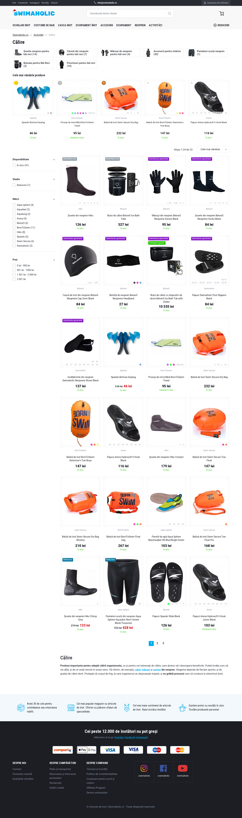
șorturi (157, 669)
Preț (34, 259)
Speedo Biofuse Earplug (123, 377)
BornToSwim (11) (26, 227)
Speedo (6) (22, 236)
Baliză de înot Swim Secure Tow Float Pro (209, 538)
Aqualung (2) (23, 214)
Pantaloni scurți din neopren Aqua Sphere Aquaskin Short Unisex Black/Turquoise (123, 619)
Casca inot (65, 25)
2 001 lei (21, 279)
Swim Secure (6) (25, 241)
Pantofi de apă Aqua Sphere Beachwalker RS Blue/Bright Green (166, 538)
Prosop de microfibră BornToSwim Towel (166, 379)
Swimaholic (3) (25, 245)
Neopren (140, 25)
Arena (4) (22, 218)
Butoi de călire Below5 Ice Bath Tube (123, 217)
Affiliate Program (96, 787)
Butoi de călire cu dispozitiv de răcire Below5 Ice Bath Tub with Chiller (166, 298)
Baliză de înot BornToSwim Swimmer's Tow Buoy (81, 459)
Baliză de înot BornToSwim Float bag (123, 538)
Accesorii (106, 25)
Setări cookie (57, 787)
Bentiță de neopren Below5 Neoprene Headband (123, 297)
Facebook (130, 737)
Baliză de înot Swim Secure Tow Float (209, 459)
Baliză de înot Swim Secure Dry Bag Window (80, 538)
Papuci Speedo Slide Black (166, 616)
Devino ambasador (97, 792)
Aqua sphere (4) (25, 205)
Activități (155, 25)
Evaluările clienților (23, 778)
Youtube (118, 737)
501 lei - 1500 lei (25, 270)
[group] (33, 110)
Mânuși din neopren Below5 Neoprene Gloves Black (166, 217)
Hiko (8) (21, 232)
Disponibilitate (34, 159)
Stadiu (34, 179)
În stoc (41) (23, 165)
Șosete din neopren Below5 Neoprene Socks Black (209, 217)
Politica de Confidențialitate (102, 774)
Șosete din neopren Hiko (80, 215)
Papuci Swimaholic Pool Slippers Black (209, 297)
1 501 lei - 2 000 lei (26, 274)
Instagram (142, 737)
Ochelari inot (21, 25)
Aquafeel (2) (23, 209)
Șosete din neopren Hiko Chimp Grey (80, 618)
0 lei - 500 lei (23, 265)
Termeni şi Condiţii (97, 769)
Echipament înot (86, 25)
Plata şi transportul (60, 769)
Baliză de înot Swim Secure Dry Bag (209, 377)
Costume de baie (44, 25)
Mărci (34, 199)
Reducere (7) (23, 185)
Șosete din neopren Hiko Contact (166, 457)
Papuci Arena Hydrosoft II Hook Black (123, 459)
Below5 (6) (22, 223)
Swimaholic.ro (21, 34)
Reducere (221, 25)
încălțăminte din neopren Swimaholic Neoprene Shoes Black (80, 379)
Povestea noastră (22, 774)
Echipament (123, 25)
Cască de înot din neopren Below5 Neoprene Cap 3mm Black (80, 297)
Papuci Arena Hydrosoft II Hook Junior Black (209, 618)
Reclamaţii (55, 782)
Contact (17, 769)
